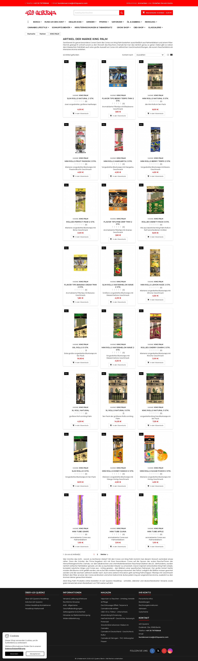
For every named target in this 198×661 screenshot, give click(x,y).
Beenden (14, 654)
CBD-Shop (139, 27)
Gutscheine (143, 612)
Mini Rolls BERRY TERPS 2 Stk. (155, 161)
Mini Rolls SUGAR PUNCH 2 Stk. (155, 471)
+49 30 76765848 (41, 3)
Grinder (90, 22)
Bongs (36, 22)
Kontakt (144, 618)
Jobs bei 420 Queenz (33, 602)
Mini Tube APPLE (155, 531)
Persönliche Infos (146, 599)
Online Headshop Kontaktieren (38, 605)
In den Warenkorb (80, 113)
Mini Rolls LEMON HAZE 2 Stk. (155, 285)
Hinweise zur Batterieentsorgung (76, 615)
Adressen (142, 608)
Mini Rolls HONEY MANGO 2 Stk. (118, 471)
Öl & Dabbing (133, 22)
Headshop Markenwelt (34, 608)
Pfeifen (103, 22)
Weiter (105, 554)
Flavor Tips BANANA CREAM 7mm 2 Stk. (80, 286)
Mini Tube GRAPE (80, 531)
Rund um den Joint (54, 22)
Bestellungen (144, 602)
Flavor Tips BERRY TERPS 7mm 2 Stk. (118, 99)
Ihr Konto (145, 592)
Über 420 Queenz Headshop (37, 599)
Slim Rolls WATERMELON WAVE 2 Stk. (117, 286)
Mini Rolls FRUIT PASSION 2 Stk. (80, 161)
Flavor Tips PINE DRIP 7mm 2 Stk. (118, 223)
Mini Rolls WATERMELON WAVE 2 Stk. (118, 348)
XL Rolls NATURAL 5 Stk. (118, 410)
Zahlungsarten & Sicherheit (74, 612)
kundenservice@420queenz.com (73, 3)
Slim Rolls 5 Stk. (80, 471)
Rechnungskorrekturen (148, 605)
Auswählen (150, 54)
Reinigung (150, 22)
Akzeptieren (35, 654)
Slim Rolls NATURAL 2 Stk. (80, 98)
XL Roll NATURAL (80, 410)
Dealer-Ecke (75, 22)
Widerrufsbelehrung (71, 618)
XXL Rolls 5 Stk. (80, 347)
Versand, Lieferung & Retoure (75, 599)
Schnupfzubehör (61, 27)
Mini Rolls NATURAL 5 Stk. (155, 98)
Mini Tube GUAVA (118, 531)
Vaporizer (117, 22)
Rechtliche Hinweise (71, 602)
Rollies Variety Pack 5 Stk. (155, 222)
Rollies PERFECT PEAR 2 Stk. (80, 222)
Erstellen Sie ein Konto (163, 3)
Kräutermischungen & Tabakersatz (93, 27)
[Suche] (99, 12)
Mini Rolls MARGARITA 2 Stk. (118, 161)
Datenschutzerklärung (15, 648)
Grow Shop (123, 27)
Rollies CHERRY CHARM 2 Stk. (155, 347)
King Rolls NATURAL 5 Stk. (155, 410)
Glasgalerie (154, 27)
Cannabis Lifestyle (37, 27)
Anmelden (142, 3)
